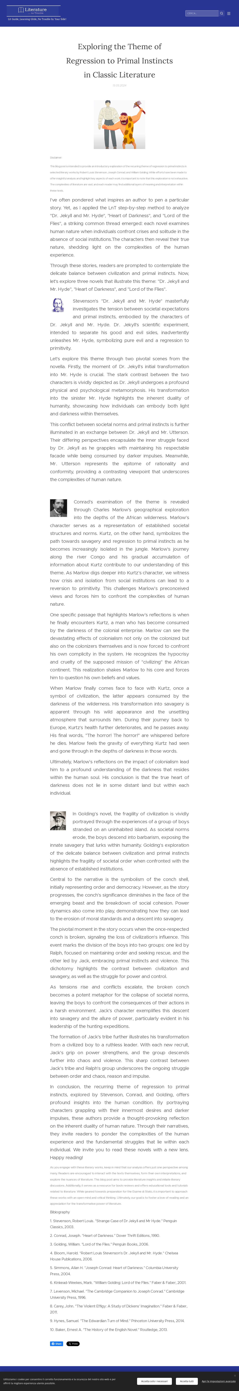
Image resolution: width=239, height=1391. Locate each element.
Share (56, 1343)
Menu (228, 13)
